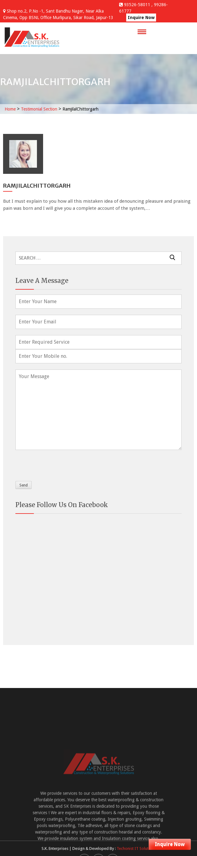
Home (10, 109)
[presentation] (62, 464)
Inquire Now (141, 17)
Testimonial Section (39, 109)
